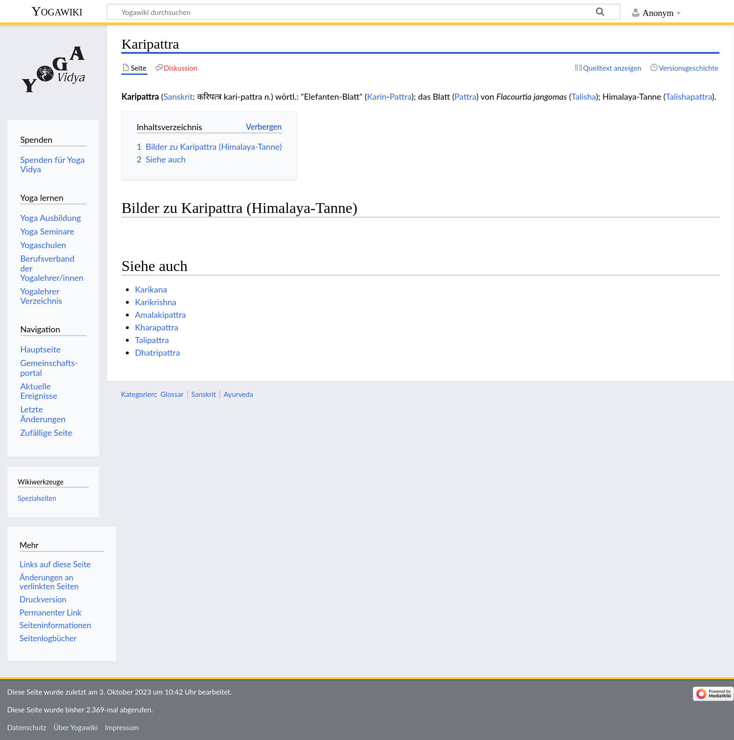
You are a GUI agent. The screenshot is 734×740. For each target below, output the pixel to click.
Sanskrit (178, 96)
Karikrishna (155, 302)
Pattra (400, 96)
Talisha (583, 96)
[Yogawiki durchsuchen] (363, 11)
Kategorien (138, 394)
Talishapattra (689, 96)
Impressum (122, 727)
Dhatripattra (157, 352)
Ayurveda (238, 394)
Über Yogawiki (75, 727)
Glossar (172, 394)
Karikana (151, 289)
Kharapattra (156, 327)
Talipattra (152, 340)
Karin (377, 96)
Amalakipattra (160, 314)
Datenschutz (26, 727)
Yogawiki (56, 11)
